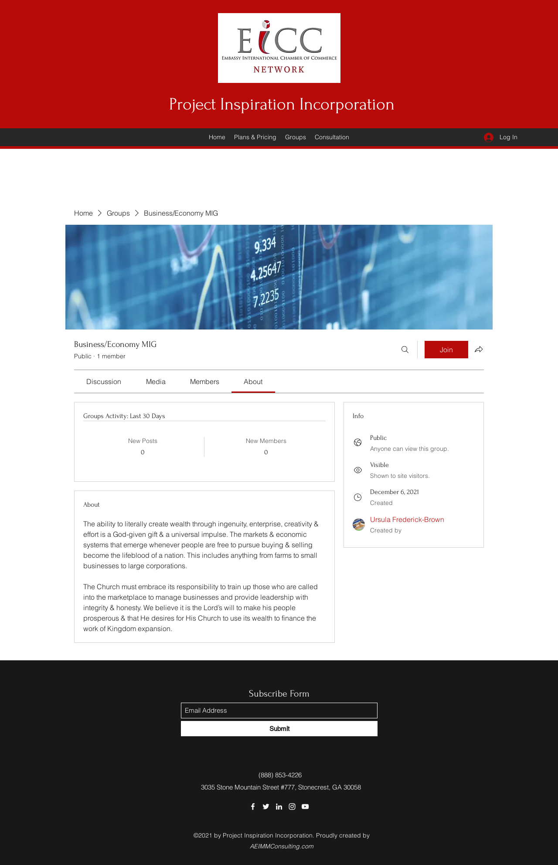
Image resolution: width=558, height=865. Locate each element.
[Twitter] (266, 806)
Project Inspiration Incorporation (282, 104)
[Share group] (478, 349)
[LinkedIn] (279, 806)
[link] (103, 381)
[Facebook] (252, 806)
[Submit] (279, 728)
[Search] (405, 349)
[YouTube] (305, 806)
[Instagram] (292, 806)
